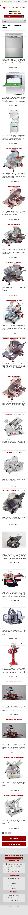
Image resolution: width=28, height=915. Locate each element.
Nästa (9, 833)
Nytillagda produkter (14, 895)
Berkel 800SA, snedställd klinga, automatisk (14, 529)
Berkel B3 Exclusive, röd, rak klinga (14, 643)
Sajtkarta (14, 888)
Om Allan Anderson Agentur (14, 878)
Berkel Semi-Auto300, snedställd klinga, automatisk (14, 758)
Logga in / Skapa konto (7, 1)
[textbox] (13, 16)
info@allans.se (16, 13)
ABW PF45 (14, 72)
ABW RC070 (14, 110)
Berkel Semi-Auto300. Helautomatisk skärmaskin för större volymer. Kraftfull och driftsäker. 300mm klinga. (14, 784)
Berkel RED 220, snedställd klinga (14, 681)
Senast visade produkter (14, 897)
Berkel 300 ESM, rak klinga (14, 224)
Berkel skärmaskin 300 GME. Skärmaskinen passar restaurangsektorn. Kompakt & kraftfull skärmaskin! (14, 289)
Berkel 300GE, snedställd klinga (14, 300)
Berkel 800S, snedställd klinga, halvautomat (14, 490)
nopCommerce (16, 906)
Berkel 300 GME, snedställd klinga (14, 262)
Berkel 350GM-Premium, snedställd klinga (14, 414)
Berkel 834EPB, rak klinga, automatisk (14, 567)
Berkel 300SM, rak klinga (14, 376)
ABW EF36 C (14, 34)
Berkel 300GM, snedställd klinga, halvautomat (14, 338)
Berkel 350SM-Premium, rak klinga (14, 452)
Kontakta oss (14, 881)
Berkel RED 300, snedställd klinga (14, 719)
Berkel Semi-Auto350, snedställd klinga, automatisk (14, 796)
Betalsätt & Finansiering (14, 885)
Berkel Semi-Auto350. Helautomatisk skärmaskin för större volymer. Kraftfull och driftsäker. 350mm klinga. (14, 822)
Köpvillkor (14, 883)
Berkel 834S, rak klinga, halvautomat (14, 605)
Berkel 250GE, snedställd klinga (14, 148)
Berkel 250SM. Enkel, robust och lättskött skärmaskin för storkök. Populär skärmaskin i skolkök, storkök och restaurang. (14, 213)
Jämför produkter (14, 900)
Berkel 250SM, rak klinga (14, 186)
